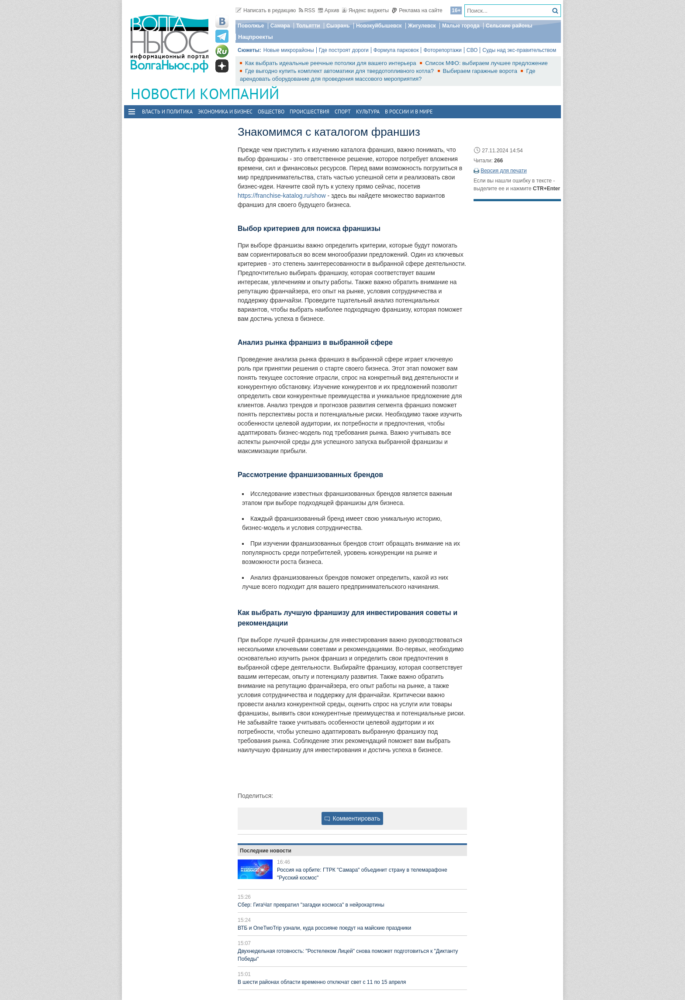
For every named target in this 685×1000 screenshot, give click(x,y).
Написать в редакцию (265, 10)
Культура (368, 111)
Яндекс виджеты (365, 10)
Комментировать (353, 818)
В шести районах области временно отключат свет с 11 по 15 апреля (322, 982)
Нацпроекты (255, 37)
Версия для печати (503, 171)
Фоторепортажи (442, 50)
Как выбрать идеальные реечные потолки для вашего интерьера (331, 63)
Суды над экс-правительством (519, 50)
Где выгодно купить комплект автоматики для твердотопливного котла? (340, 71)
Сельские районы (509, 26)
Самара (280, 26)
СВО (472, 50)
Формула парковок (396, 50)
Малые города (461, 26)
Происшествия (309, 111)
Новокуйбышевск (379, 26)
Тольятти (308, 26)
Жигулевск (422, 26)
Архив (328, 10)
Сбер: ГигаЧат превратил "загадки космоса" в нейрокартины (311, 905)
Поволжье (251, 26)
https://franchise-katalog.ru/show (282, 195)
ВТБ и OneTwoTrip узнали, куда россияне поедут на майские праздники (324, 928)
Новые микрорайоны (288, 50)
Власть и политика (167, 111)
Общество (271, 111)
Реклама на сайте (417, 10)
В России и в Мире (408, 111)
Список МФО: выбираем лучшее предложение (486, 63)
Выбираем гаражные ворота (481, 71)
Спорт (343, 111)
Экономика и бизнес (225, 111)
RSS (307, 10)
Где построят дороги (344, 50)
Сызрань (338, 26)
